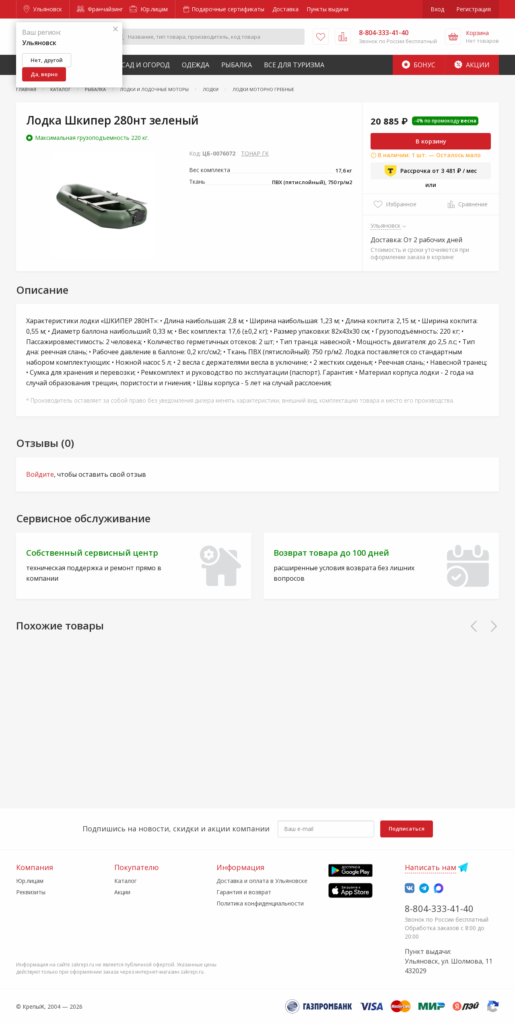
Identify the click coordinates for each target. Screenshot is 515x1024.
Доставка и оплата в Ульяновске (261, 881)
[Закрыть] (115, 29)
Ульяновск (43, 9)
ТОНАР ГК (255, 153)
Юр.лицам (149, 9)
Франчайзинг (100, 9)
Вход (437, 9)
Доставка (285, 9)
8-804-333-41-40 (439, 908)
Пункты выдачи (327, 9)
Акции (472, 64)
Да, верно (44, 74)
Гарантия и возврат (243, 892)
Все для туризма (294, 64)
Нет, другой (47, 60)
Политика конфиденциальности (260, 903)
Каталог (125, 881)
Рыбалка (236, 64)
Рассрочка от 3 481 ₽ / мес (431, 171)
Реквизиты (30, 892)
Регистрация (473, 9)
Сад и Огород (146, 64)
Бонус (418, 64)
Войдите (40, 474)
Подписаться (406, 828)
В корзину (431, 141)
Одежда (195, 64)
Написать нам (430, 867)
